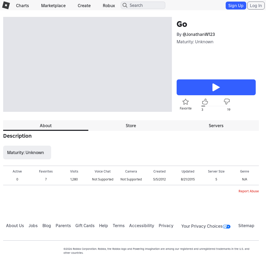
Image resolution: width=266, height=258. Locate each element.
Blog (46, 225)
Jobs (33, 225)
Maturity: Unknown (195, 41)
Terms (119, 225)
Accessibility (141, 225)
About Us (15, 225)
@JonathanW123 (199, 34)
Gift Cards (85, 225)
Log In (256, 5)
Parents (63, 225)
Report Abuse (249, 191)
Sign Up (236, 5)
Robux (109, 5)
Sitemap (246, 225)
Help (103, 225)
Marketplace (53, 5)
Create (84, 5)
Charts (22, 5)
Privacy (166, 225)
